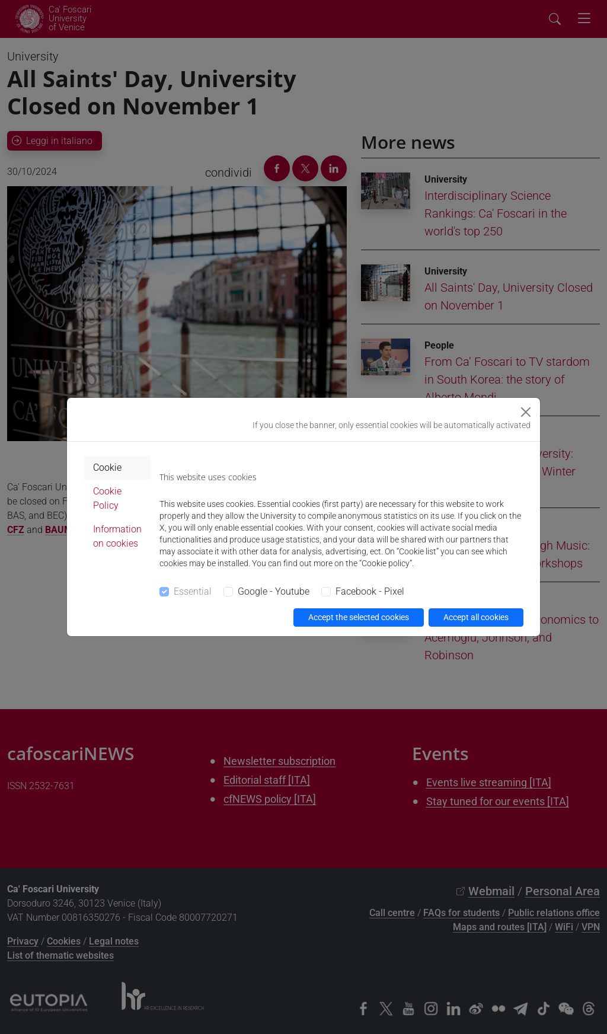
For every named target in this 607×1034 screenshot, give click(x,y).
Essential (193, 591)
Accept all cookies (476, 617)
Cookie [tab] (107, 467)
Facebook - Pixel (370, 591)
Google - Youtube (273, 591)
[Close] (525, 412)
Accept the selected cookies (358, 617)
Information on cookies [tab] (117, 536)
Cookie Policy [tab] (107, 498)
